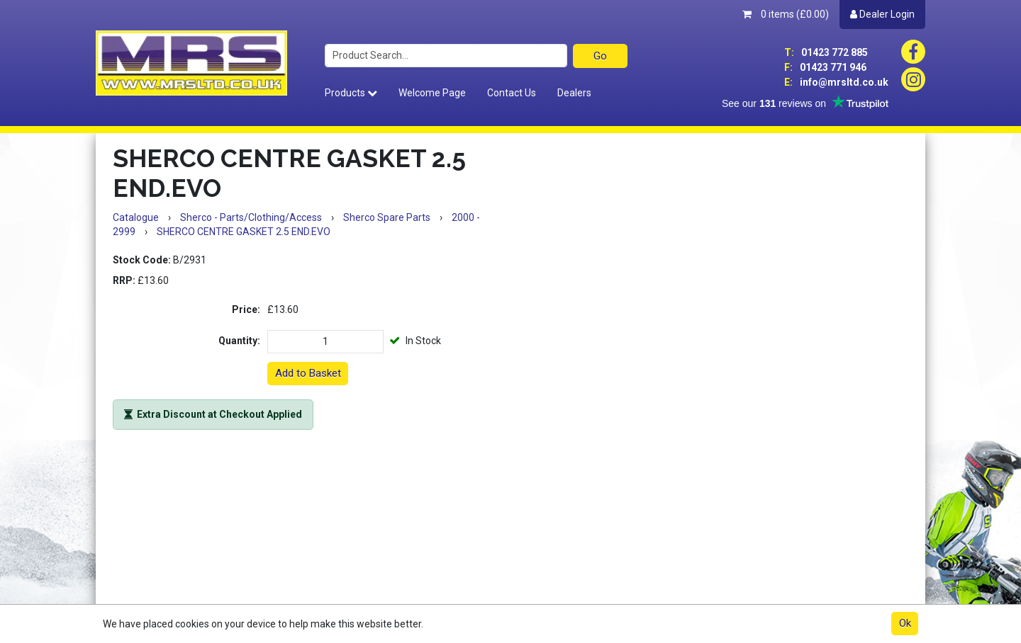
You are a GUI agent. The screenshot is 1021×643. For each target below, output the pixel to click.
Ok (905, 623)
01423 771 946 (825, 67)
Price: (246, 309)
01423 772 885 (826, 52)
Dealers (574, 92)
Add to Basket (308, 373)
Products (351, 92)
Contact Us (511, 92)
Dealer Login (882, 14)
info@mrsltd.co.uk (836, 82)
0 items (785, 14)
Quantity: (239, 340)
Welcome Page (432, 92)
